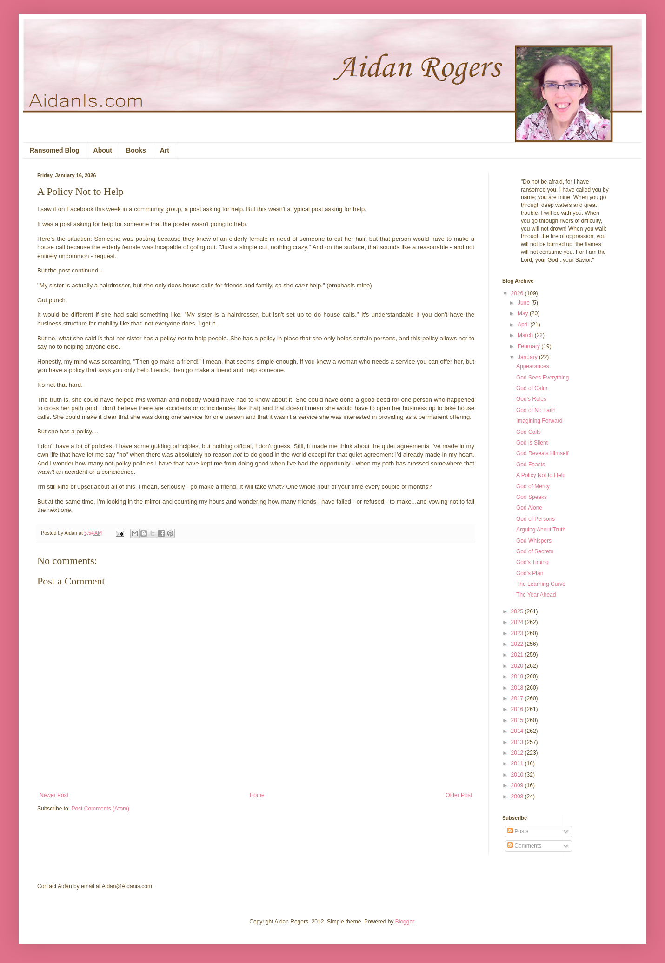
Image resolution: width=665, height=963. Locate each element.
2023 (518, 633)
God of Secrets (534, 551)
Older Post (459, 795)
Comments (524, 846)
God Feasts (530, 464)
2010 (518, 774)
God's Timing (532, 562)
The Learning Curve (540, 584)
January (528, 357)
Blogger (404, 921)
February (529, 346)
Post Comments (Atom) (100, 808)
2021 (518, 654)
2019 (518, 676)
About (102, 150)
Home (257, 795)
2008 (518, 796)
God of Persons (535, 519)
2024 (518, 622)
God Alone (529, 508)
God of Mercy (533, 486)
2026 (518, 293)
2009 (518, 785)
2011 (518, 763)
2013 (518, 742)
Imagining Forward (539, 421)
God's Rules (531, 399)
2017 (518, 698)
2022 (518, 644)
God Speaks (531, 497)
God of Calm (531, 388)
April (524, 324)
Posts (517, 831)
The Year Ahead (536, 594)
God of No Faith (536, 410)
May (524, 313)
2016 (518, 709)
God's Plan (529, 573)
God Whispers (534, 541)
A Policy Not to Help (540, 475)
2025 (518, 611)
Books (136, 150)
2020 (518, 666)
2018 (518, 687)
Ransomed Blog (55, 150)
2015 (518, 720)
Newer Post (54, 795)
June (524, 302)
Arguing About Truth (540, 529)
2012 (518, 753)
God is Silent (532, 442)
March (526, 335)
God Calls (528, 432)
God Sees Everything (542, 377)
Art (164, 150)
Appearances (532, 366)
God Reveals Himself (542, 453)
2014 (518, 731)
